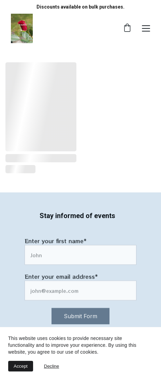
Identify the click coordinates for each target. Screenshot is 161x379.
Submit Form (80, 320)
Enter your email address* (61, 281)
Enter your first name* (56, 245)
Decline (51, 366)
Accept (21, 366)
